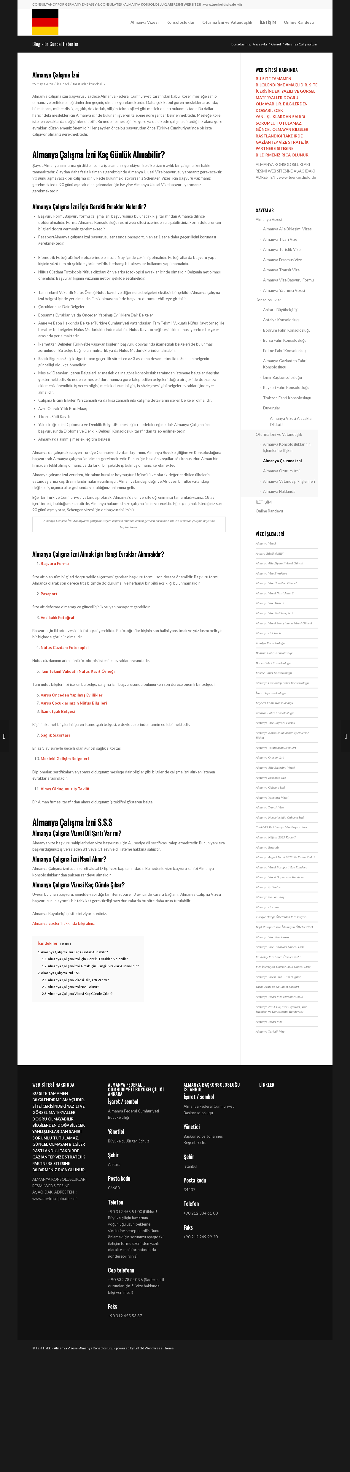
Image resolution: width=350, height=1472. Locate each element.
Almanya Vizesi (269, 219)
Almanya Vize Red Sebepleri (274, 613)
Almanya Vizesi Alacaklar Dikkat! (291, 421)
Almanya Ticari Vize (280, 239)
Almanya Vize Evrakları (271, 573)
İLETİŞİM (264, 502)
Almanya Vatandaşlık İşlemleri (289, 481)
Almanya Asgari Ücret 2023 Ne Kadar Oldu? (285, 857)
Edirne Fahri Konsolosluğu (285, 350)
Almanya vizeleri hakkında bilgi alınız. (64, 923)
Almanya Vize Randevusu (272, 937)
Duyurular (271, 408)
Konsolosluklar (268, 299)
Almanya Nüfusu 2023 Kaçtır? (276, 837)
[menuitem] (145, 22)
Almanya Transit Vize (281, 270)
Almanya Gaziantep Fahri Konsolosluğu (284, 363)
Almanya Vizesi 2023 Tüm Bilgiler (278, 977)
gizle (65, 943)
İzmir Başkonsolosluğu (282, 377)
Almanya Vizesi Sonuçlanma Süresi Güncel (284, 623)
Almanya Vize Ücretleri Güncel (276, 583)
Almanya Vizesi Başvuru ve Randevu (279, 877)
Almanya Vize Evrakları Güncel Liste (280, 947)
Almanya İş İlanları (268, 887)
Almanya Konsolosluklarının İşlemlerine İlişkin (287, 447)
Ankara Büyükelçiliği (280, 309)
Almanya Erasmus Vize (282, 259)
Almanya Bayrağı (267, 847)
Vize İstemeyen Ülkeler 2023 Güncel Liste (283, 966)
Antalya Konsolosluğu (281, 319)
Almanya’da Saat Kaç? (271, 897)
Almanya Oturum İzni (281, 470)
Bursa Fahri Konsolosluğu (284, 340)
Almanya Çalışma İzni (282, 460)
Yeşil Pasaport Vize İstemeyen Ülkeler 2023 (284, 927)
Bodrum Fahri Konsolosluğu (287, 330)
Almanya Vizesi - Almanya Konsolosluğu (84, 1348)
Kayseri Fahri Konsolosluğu (286, 387)
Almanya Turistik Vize (281, 249)
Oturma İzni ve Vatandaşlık (279, 434)
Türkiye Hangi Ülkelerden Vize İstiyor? (281, 917)
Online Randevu (269, 511)
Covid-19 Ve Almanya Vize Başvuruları (281, 827)
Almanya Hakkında (279, 491)
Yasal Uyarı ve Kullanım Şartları (277, 986)
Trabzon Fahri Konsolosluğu (287, 397)
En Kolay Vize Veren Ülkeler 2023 (278, 957)
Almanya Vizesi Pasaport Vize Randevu (281, 867)
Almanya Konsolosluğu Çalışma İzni (280, 817)
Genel (64, 84)
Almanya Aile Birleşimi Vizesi (287, 229)
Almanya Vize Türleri (270, 603)
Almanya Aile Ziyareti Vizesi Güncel (279, 563)
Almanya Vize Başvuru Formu (288, 280)
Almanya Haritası (267, 907)
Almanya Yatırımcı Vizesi (284, 290)
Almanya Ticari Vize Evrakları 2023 (279, 996)
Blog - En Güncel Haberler (55, 44)
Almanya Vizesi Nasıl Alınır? (275, 593)
